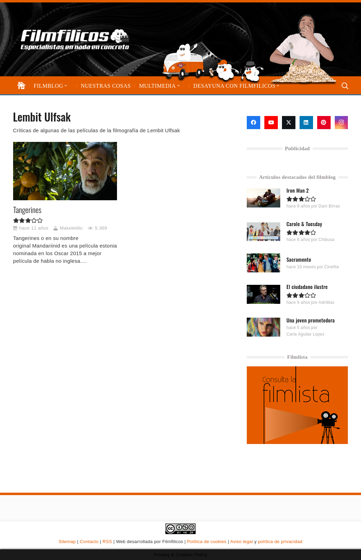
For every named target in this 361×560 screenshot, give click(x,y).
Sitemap (67, 541)
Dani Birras (329, 206)
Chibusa (326, 239)
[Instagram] (341, 122)
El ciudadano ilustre (307, 286)
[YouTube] (271, 122)
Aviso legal (241, 541)
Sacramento (298, 259)
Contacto (89, 541)
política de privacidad (280, 541)
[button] (65, 85)
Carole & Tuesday (304, 224)
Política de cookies (206, 541)
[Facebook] (253, 122)
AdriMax (326, 302)
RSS (107, 541)
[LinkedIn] (306, 122)
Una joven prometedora (310, 320)
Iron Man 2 (297, 190)
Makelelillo (71, 228)
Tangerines (27, 210)
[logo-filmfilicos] (75, 39)
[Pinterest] (324, 122)
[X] (288, 122)
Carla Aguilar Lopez (305, 334)
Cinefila (331, 266)
